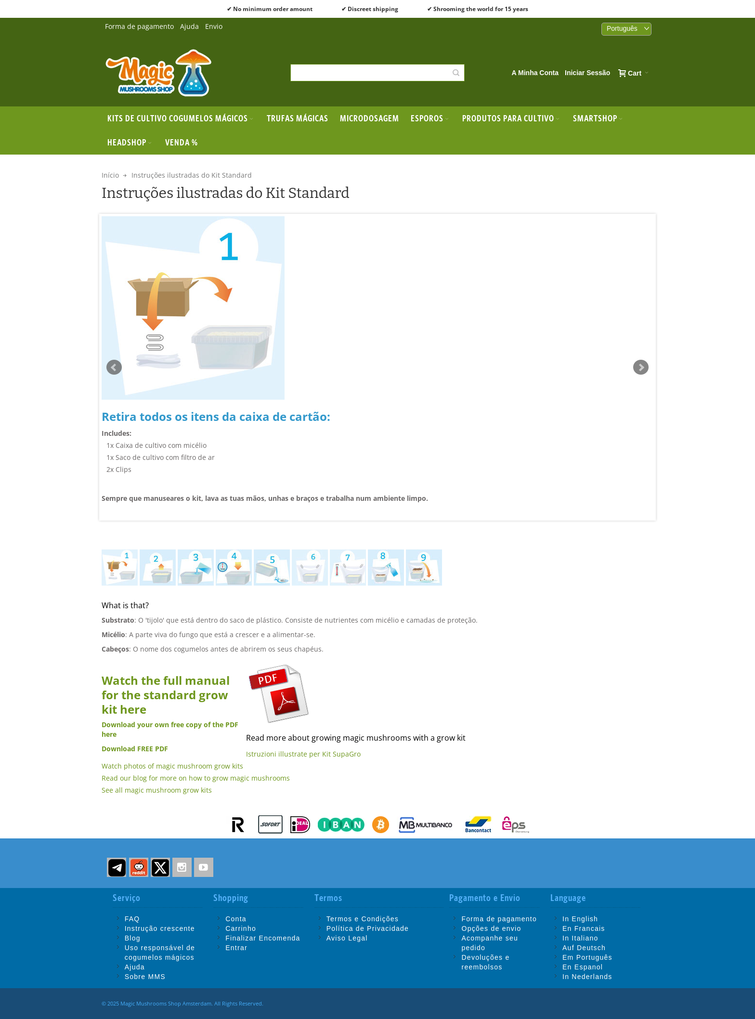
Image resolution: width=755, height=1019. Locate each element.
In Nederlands (587, 976)
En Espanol (582, 967)
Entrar (236, 948)
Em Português (587, 957)
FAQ (132, 919)
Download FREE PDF (135, 748)
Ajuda (189, 26)
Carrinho (240, 928)
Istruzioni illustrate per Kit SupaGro (303, 753)
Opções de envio (491, 928)
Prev (114, 367)
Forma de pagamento (139, 26)
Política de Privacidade (367, 928)
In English (580, 919)
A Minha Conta (535, 73)
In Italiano (580, 938)
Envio (213, 26)
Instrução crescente (160, 928)
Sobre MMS (145, 976)
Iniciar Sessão (587, 73)
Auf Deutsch (584, 948)
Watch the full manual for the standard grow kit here (166, 694)
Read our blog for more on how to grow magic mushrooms (196, 778)
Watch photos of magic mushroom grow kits (172, 766)
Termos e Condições (362, 919)
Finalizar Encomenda (262, 938)
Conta (236, 919)
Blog (133, 938)
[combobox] (377, 72)
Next (641, 367)
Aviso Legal (347, 938)
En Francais (583, 928)
